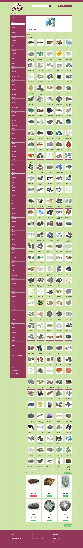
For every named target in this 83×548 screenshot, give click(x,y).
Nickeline (13, 193)
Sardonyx (13, 262)
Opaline (13, 206)
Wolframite (14, 330)
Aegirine (13, 27)
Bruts (12, 348)
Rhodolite (68, 342)
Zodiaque (13, 340)
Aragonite (40, 81)
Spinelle (68, 410)
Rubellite (13, 252)
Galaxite (13, 135)
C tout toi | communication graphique (18, 355)
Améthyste (14, 42)
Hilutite (13, 148)
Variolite (13, 324)
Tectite (13, 311)
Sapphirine (14, 260)
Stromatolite (68, 421)
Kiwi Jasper (14, 162)
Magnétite (13, 180)
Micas (13, 185)
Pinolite (59, 319)
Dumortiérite (14, 120)
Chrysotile (13, 99)
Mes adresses (13, 537)
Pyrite (13, 241)
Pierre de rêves (14, 223)
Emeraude (14, 123)
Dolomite (13, 117)
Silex (13, 280)
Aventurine (14, 56)
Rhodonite (14, 247)
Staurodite (14, 296)
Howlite (13, 149)
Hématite (59, 206)
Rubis (13, 254)
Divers (13, 347)
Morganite (13, 190)
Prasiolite (13, 234)
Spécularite (14, 291)
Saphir (50, 364)
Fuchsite (13, 131)
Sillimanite (14, 283)
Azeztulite (13, 58)
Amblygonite (14, 37)
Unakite (13, 322)
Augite (13, 55)
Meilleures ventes (56, 534)
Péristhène (14, 213)
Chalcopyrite (14, 86)
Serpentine (14, 273)
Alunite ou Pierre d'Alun (31, 60)
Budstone (13, 74)
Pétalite (31, 308)
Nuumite (13, 195)
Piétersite (13, 226)
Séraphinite (14, 272)
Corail (13, 105)
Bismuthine (14, 66)
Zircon (59, 466)
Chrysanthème (14, 94)
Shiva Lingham (14, 275)
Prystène (13, 236)
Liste (71, 469)
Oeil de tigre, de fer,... (40, 286)
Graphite (31, 206)
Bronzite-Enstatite (15, 73)
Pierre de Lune (59, 308)
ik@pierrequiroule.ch (39, 538)
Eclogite (68, 172)
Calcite (13, 81)
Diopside (13, 115)
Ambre (59, 59)
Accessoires (14, 343)
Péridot (13, 211)
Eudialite (13, 128)
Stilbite (13, 301)
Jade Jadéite (14, 156)
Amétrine (13, 43)
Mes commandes (13, 534)
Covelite (40, 161)
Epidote (50, 183)
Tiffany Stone (14, 314)
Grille (70, 469)
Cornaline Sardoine (15, 107)
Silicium (13, 281)
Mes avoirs (12, 535)
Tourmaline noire (15, 317)
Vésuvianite (14, 329)
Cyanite (69, 161)
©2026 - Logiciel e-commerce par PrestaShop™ (18, 545)
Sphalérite (14, 293)
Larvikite (13, 172)
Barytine (13, 61)
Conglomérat (14, 104)
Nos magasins (14, 374)
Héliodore (13, 143)
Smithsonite (14, 286)
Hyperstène (14, 151)
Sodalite (13, 288)
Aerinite (13, 29)
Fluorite (13, 130)
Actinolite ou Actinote (15, 25)
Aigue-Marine (14, 32)
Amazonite (14, 35)
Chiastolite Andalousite (31, 139)
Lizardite (49, 251)
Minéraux (13, 337)
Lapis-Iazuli (14, 167)
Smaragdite (14, 285)
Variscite (59, 455)
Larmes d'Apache (68, 241)
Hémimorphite (14, 146)
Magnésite (14, 179)
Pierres (13, 24)
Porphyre (13, 231)
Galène (13, 136)
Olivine (50, 285)
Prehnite (40, 330)
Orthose (13, 208)
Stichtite (13, 299)
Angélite (13, 45)
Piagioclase (14, 229)
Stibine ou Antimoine (15, 298)
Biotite (69, 93)
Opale (13, 205)
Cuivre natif (14, 112)
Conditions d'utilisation (15, 369)
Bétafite (13, 63)
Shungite (59, 387)
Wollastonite (14, 332)
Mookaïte (31, 274)
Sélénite (13, 270)
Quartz (13, 242)
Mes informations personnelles (16, 538)
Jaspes (13, 159)
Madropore (14, 177)
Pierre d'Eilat (14, 216)
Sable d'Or (14, 257)
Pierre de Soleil (14, 224)
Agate (13, 30)
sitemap (54, 541)
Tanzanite (13, 309)
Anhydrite (59, 70)
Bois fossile (50, 104)
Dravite (13, 118)
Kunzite (13, 164)
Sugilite (13, 304)
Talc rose (13, 306)
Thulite (13, 312)
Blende (13, 68)
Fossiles (13, 22)
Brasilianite (14, 71)
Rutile (13, 255)
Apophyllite (14, 50)
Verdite (13, 327)
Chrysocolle (59, 138)
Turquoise (13, 319)
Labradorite (14, 166)
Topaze (13, 316)
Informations (15, 363)
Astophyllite (14, 53)
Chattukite (14, 89)
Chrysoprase (14, 97)
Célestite (13, 84)
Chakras (13, 342)
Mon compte (13, 532)
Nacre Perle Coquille (15, 192)
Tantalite (50, 432)
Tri (26, 469)
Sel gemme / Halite (15, 268)
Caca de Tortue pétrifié (15, 76)
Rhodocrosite (14, 244)
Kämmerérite (14, 161)
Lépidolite (13, 174)
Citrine (13, 100)
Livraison (13, 366)
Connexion (70, 0)
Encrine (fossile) (14, 125)
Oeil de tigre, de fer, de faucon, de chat (17, 199)
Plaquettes (13, 345)
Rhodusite (14, 249)
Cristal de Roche (15, 110)
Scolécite (13, 267)
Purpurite (13, 239)
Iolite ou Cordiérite (59, 218)
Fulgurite (13, 133)
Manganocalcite (50, 262)
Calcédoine (14, 79)
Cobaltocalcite (14, 102)
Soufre (40, 410)
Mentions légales (15, 367)
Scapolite (13, 265)
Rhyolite (49, 353)
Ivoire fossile (14, 154)
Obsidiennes (14, 197)
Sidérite (13, 278)
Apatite (13, 48)
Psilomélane (14, 237)
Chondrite (13, 92)
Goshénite (14, 138)
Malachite (13, 182)
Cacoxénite (50, 115)
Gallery (13, 359)
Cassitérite (31, 127)
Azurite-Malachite (15, 60)
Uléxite (31, 455)
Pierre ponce (14, 221)
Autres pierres (14, 335)
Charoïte (13, 87)
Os (12, 210)
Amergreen (14, 40)
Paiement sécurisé (15, 372)
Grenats (13, 141)
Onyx (13, 203)
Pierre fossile (14, 218)
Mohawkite (14, 187)
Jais (40, 229)
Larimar (13, 169)
